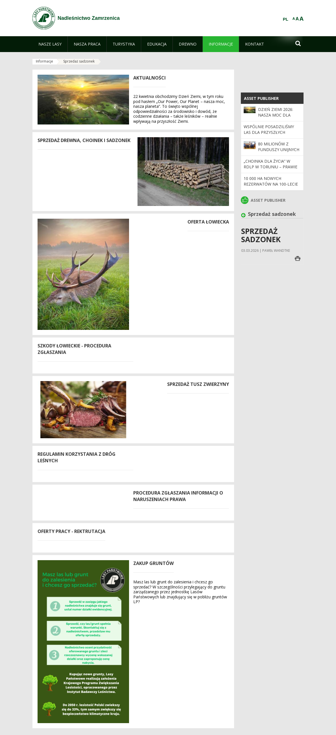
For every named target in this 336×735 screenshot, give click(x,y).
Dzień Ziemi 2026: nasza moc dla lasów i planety (275, 115)
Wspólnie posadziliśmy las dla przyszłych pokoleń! (269, 132)
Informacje (44, 61)
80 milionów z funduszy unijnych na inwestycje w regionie (278, 152)
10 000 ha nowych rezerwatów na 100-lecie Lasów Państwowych (271, 184)
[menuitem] (49, 44)
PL (285, 19)
